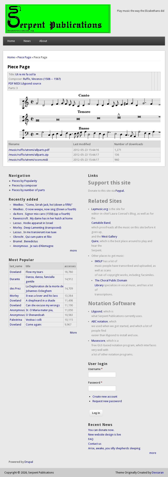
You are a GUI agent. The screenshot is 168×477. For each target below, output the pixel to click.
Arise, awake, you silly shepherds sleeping (114, 448)
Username (95, 369)
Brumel (17, 241)
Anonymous (20, 246)
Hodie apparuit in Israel (38, 223)
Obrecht (18, 236)
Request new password (107, 401)
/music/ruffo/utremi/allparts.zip (29, 154)
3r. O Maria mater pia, (39, 310)
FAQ (90, 439)
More (73, 332)
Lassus (17, 223)
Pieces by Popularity (24, 181)
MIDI (17, 83)
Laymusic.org (99, 209)
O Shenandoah (35, 315)
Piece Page (24, 57)
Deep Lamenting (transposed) (42, 227)
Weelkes (18, 204)
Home (11, 41)
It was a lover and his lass (42, 295)
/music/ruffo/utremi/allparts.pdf (29, 150)
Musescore (98, 340)
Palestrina (16, 319)
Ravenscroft (20, 218)
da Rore (18, 213)
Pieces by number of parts (28, 190)
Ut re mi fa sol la (25, 74)
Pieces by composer (24, 185)
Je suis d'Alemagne (41, 246)
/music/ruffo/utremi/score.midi (28, 159)
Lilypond (96, 311)
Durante (15, 279)
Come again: (34, 324)
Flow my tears (34, 272)
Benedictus (31, 241)
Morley (17, 227)
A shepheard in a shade (40, 300)
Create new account (105, 396)
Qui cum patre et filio (38, 236)
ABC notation (99, 321)
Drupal (28, 461)
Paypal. (120, 190)
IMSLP (99, 261)
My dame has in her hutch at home (51, 218)
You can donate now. (101, 430)
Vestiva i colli (34, 319)
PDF (11, 83)
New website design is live (104, 434)
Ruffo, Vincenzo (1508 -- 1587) (42, 79)
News (27, 41)
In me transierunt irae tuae (39, 232)
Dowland (15, 272)
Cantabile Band (100, 222)
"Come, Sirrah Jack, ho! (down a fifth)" (48, 204)
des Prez (15, 288)
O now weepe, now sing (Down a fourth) (50, 209)
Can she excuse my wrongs (43, 305)
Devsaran (158, 472)
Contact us (94, 443)
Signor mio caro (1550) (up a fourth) (47, 213)
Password (95, 382)
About (43, 41)
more (73, 250)
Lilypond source (31, 83)
